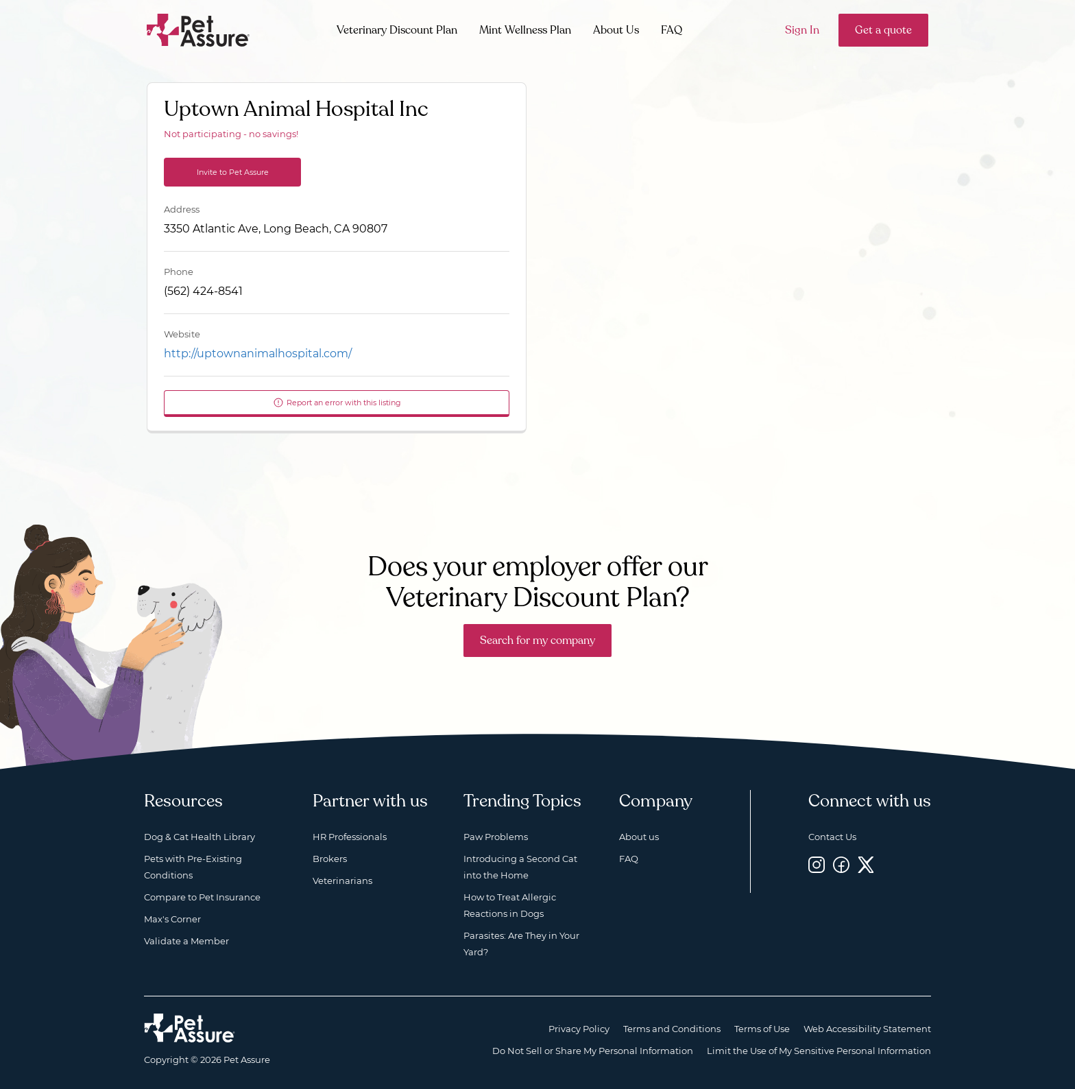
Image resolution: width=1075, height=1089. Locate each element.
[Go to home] (198, 29)
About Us (616, 30)
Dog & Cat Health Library (199, 836)
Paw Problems (495, 836)
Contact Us (832, 836)
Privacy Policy (578, 1028)
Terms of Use (762, 1028)
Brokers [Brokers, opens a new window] (330, 858)
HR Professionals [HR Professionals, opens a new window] (350, 836)
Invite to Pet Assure (233, 172)
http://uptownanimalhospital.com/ (258, 353)
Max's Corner (172, 918)
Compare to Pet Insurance (202, 896)
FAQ (671, 30)
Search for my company (537, 640)
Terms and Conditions (672, 1028)
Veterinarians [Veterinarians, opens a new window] (342, 880)
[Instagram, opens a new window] (816, 864)
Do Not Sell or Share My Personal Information (592, 1050)
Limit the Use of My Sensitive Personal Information (819, 1050)
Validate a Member (186, 940)
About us (639, 836)
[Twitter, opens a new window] (866, 864)
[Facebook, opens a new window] (841, 864)
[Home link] (189, 1028)
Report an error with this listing (337, 402)
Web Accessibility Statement (867, 1028)
